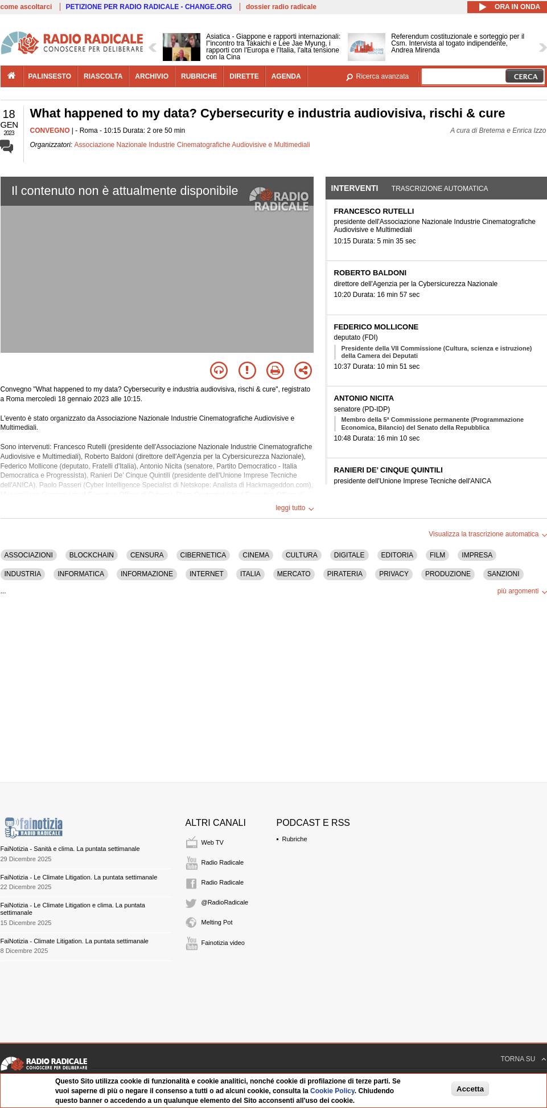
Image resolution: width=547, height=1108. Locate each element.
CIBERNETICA (203, 555)
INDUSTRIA (23, 574)
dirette (243, 76)
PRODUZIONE (448, 574)
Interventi (355, 188)
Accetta (470, 1089)
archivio (151, 76)
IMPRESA (477, 555)
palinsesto (50, 76)
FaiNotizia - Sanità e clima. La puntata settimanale (70, 848)
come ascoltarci (26, 7)
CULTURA (302, 555)
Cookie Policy (332, 1091)
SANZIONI (503, 574)
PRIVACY (394, 574)
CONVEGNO (50, 131)
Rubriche (294, 839)
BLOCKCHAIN (91, 555)
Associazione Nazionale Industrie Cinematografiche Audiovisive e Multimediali (192, 145)
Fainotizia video (223, 942)
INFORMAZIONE (147, 574)
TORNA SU (517, 1059)
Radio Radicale (222, 862)
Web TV (212, 842)
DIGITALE (349, 555)
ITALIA (250, 574)
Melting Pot (217, 922)
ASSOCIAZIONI (29, 555)
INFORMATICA (80, 574)
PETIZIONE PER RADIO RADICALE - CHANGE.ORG (149, 7)
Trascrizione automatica (440, 189)
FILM (437, 555)
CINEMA (255, 555)
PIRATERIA (345, 574)
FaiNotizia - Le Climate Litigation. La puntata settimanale (79, 877)
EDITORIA (397, 555)
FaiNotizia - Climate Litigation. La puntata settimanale (75, 941)
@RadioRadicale (225, 902)
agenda (286, 76)
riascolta (103, 76)
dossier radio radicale (281, 7)
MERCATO (294, 574)
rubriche (199, 76)
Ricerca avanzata (382, 76)
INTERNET (207, 574)
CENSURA (147, 555)
